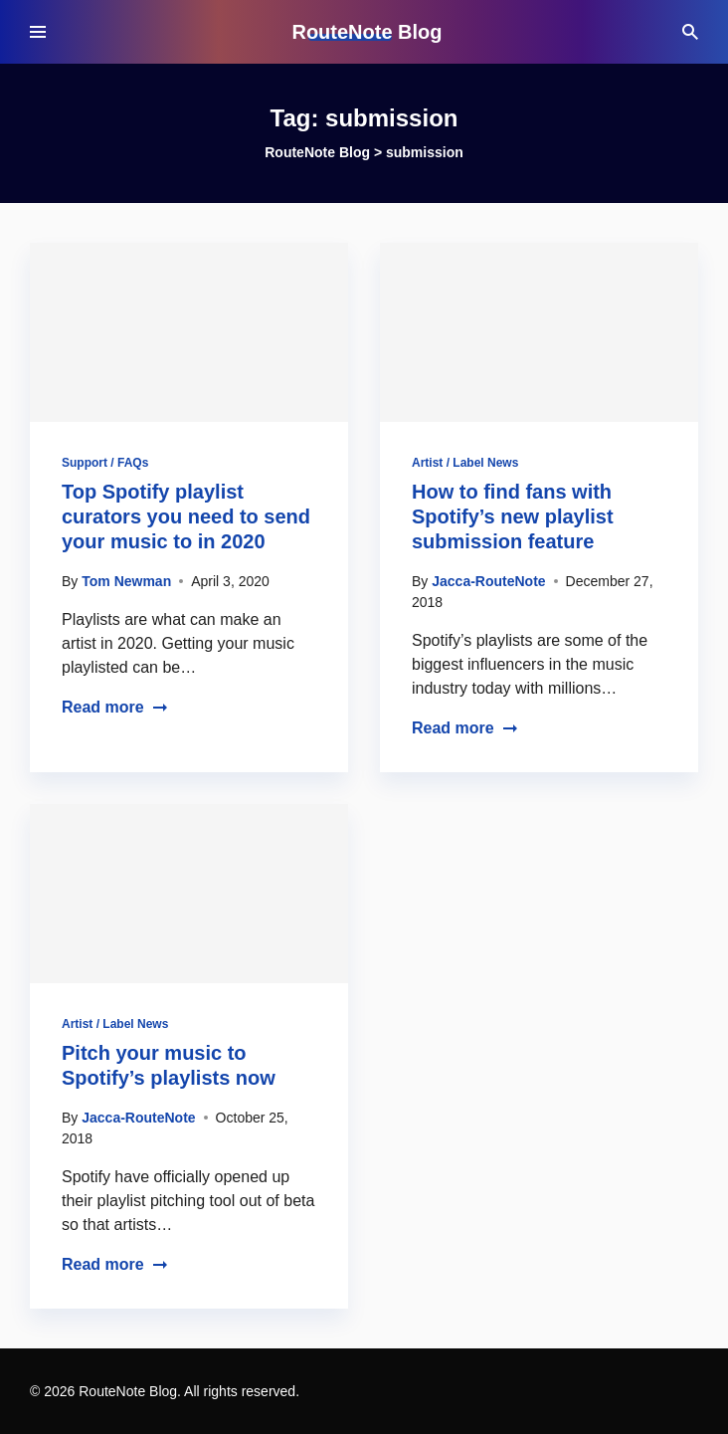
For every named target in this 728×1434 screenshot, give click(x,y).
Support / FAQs (105, 463)
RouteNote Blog (366, 32)
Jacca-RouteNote (488, 581)
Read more (115, 707)
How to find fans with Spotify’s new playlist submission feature (513, 516)
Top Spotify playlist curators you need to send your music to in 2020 (186, 516)
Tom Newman (126, 581)
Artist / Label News (465, 463)
